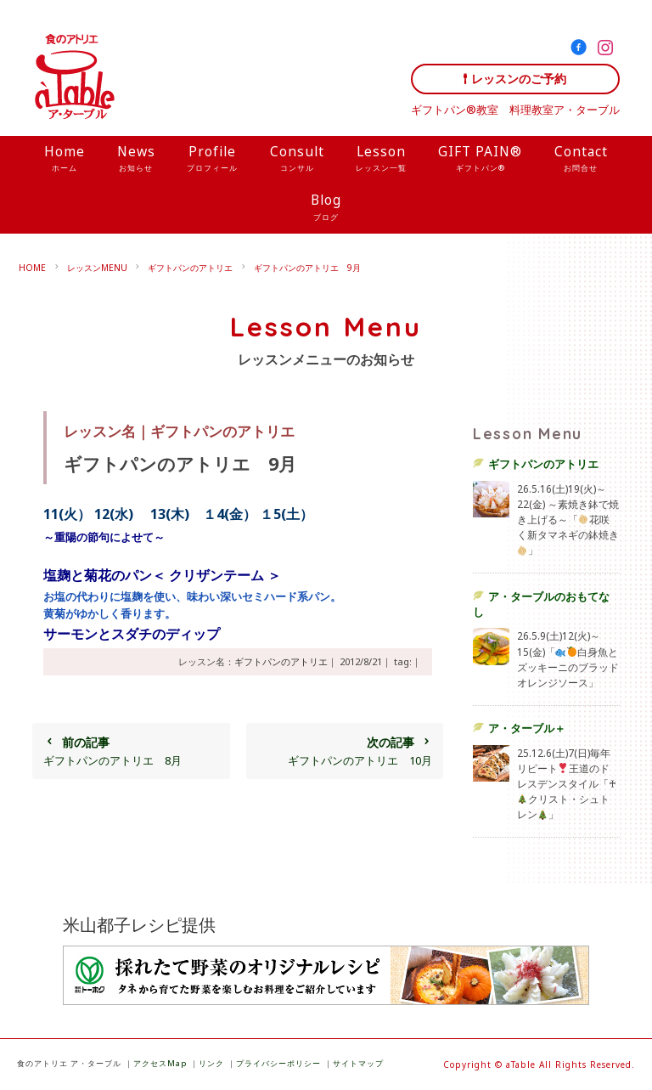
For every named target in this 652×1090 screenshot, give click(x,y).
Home (64, 160)
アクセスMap (160, 1063)
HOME (32, 268)
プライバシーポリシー (278, 1063)
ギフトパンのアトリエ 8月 (130, 751)
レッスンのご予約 (518, 79)
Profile (212, 160)
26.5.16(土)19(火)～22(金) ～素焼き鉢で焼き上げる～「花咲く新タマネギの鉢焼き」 (568, 519)
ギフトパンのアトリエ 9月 (307, 268)
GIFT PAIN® (480, 160)
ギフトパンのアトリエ (190, 268)
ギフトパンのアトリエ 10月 (344, 751)
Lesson (381, 160)
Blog (326, 208)
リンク (211, 1063)
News (136, 160)
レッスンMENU (97, 268)
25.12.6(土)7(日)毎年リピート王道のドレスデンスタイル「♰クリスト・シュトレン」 (566, 784)
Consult (297, 160)
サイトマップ (358, 1063)
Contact (581, 160)
